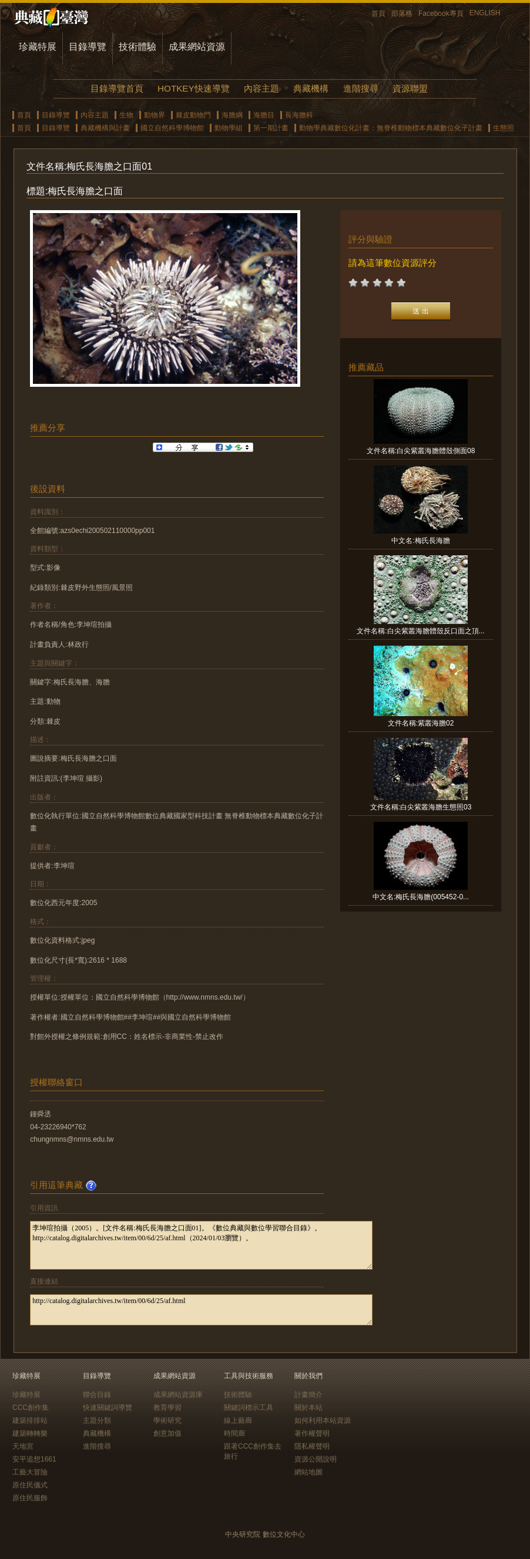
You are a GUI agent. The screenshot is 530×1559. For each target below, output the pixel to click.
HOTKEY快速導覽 (193, 88)
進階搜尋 (360, 88)
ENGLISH (485, 13)
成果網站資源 (197, 47)
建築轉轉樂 (30, 1433)
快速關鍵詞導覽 (107, 1407)
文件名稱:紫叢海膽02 (421, 723)
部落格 (401, 13)
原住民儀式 (30, 1485)
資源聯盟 (410, 88)
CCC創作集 (30, 1407)
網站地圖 (308, 1472)
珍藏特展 (37, 47)
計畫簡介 (308, 1395)
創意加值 (167, 1433)
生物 (126, 115)
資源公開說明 (315, 1459)
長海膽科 (299, 115)
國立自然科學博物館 (172, 128)
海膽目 (263, 115)
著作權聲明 (312, 1433)
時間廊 (234, 1433)
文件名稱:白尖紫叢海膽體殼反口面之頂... (420, 631)
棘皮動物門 (193, 115)
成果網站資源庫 (178, 1395)
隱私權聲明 (312, 1446)
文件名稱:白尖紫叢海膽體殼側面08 (421, 451)
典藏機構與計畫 (105, 128)
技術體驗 (137, 47)
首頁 (378, 13)
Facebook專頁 (441, 13)
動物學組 (228, 128)
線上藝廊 (238, 1420)
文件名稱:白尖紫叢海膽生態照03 (421, 807)
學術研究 (167, 1420)
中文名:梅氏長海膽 (420, 540)
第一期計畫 (271, 128)
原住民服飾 (30, 1498)
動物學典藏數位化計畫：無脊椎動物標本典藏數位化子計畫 (390, 128)
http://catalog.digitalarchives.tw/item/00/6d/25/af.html (201, 1309)
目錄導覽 (87, 47)
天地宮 (22, 1446)
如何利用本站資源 (322, 1420)
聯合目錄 (97, 1395)
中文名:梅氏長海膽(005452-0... (421, 897)
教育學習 (167, 1407)
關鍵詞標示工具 (248, 1407)
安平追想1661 (34, 1459)
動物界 (154, 115)
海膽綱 (232, 115)
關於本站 (308, 1407)
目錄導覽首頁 (116, 88)
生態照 (503, 128)
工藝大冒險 (30, 1472)
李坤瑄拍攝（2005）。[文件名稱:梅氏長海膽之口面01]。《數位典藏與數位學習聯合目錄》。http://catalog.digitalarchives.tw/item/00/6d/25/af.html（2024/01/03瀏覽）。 (201, 1245)
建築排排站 (30, 1420)
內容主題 (261, 88)
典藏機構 (310, 88)
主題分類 (97, 1420)
